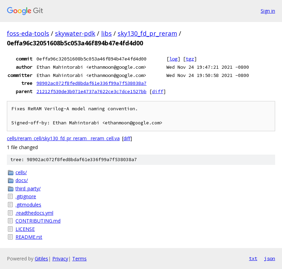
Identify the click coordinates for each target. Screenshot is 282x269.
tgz (190, 59)
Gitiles (41, 258)
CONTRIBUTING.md (38, 220)
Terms (79, 258)
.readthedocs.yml (34, 213)
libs (106, 33)
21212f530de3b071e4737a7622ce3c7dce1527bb (91, 91)
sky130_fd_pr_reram (147, 33)
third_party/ (28, 188)
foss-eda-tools (28, 33)
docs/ (21, 180)
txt (253, 258)
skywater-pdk (75, 33)
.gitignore (25, 196)
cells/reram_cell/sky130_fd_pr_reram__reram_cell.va (63, 138)
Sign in (268, 11)
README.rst (28, 237)
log (173, 59)
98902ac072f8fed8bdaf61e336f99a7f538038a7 (91, 83)
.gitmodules (28, 204)
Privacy (60, 258)
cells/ (21, 172)
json (269, 258)
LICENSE (25, 229)
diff (157, 91)
